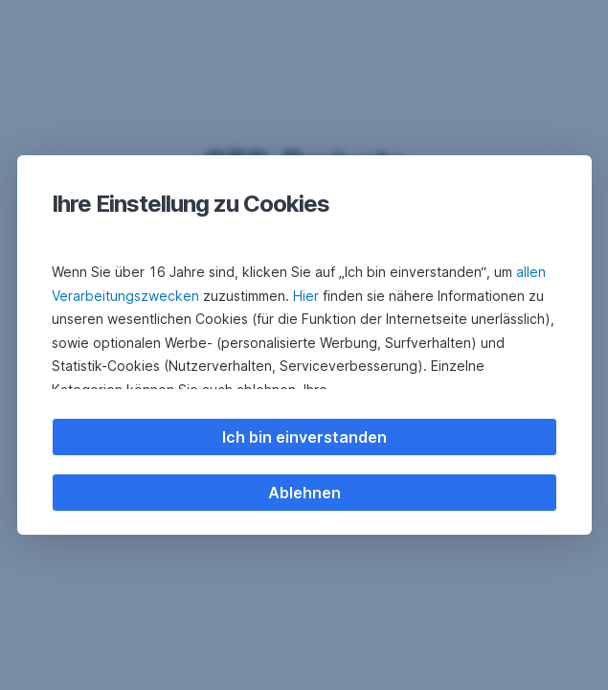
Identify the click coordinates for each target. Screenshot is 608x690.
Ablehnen (304, 492)
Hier (306, 296)
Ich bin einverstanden (304, 437)
